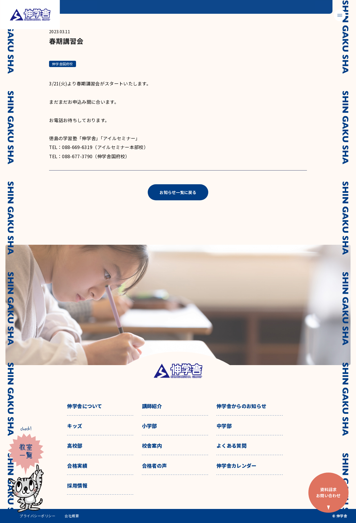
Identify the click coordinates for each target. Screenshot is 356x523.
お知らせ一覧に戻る (178, 192)
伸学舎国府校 (62, 63)
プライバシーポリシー (37, 516)
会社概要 (72, 516)
